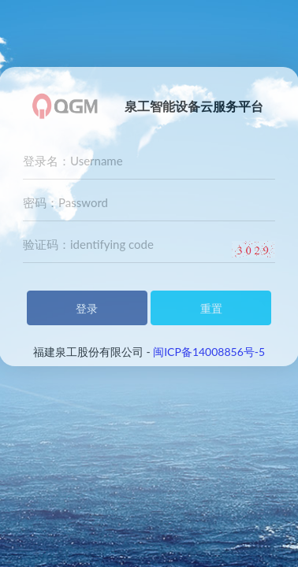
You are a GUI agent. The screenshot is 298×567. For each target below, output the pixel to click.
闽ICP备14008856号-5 (209, 351)
